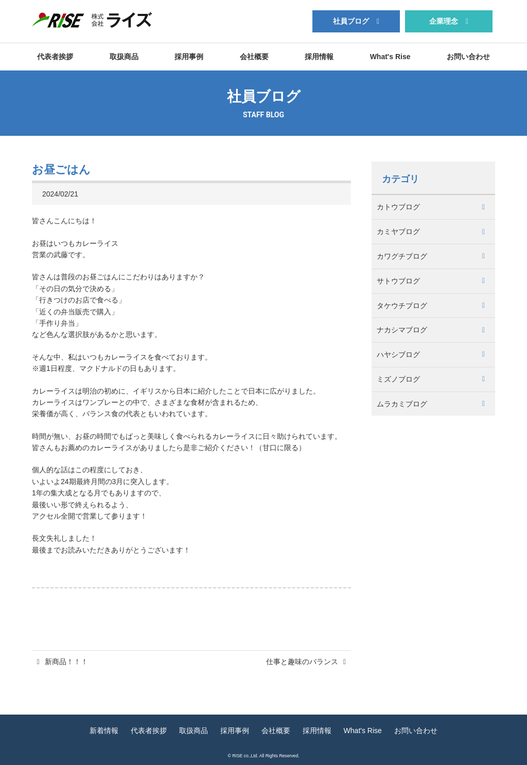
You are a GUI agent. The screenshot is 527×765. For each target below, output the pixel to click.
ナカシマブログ (402, 330)
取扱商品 (124, 56)
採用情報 (319, 56)
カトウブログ (398, 207)
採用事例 (188, 56)
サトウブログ (398, 281)
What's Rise (390, 56)
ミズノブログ (398, 379)
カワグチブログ (402, 256)
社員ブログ (351, 21)
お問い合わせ (468, 56)
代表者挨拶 (55, 56)
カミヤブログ (398, 231)
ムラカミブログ (402, 404)
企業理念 (443, 21)
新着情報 (104, 730)
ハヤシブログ (398, 354)
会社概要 (254, 56)
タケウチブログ (402, 305)
